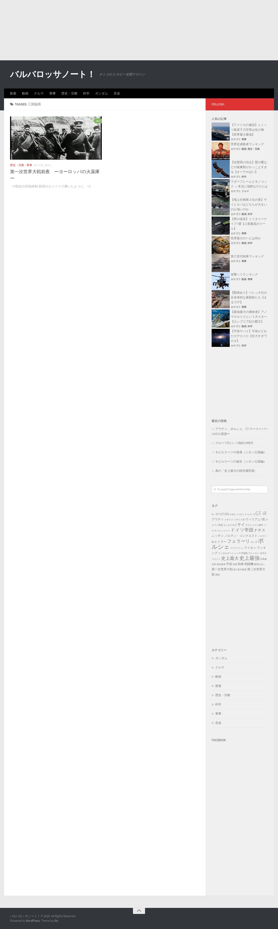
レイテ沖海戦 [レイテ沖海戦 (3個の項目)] (241, 553)
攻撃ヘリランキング (244, 274)
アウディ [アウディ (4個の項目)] (218, 519)
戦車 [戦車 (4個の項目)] (241, 564)
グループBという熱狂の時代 (234, 443)
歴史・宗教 (69, 93)
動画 (25, 93)
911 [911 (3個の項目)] (213, 514)
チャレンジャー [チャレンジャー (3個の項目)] (222, 530)
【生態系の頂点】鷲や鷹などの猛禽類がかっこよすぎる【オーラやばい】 (249, 167)
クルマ (39, 93)
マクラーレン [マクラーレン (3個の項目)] (237, 548)
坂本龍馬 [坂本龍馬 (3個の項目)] (221, 564)
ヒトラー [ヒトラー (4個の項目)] (220, 542)
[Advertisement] (139, 30)
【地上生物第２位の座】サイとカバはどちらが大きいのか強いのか (249, 204)
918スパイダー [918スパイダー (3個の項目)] (237, 514)
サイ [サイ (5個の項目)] (241, 524)
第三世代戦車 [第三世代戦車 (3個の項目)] (240, 569)
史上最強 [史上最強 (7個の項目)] (249, 558)
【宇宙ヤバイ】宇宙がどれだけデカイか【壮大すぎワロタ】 (249, 336)
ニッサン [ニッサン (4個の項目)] (218, 535)
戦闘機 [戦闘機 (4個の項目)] (248, 564)
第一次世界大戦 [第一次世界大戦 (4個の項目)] (222, 569)
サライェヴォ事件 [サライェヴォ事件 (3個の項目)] (254, 525)
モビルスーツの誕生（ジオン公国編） (241, 461)
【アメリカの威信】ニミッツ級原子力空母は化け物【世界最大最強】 (249, 129)
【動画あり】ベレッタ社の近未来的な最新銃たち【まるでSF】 (249, 297)
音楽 (117, 93)
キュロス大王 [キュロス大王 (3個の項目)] (230, 525)
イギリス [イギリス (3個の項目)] (228, 519)
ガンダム (101, 93)
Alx (56, 921)
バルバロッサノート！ (52, 74)
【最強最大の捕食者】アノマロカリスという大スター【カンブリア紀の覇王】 (249, 316)
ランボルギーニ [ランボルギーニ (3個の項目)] (226, 553)
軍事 (52, 93)
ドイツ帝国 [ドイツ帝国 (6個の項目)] (242, 530)
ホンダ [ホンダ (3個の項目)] (254, 542)
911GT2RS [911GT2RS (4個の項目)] (222, 514)
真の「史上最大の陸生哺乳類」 (236, 471)
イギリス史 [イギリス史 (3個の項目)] (239, 519)
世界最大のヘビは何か (246, 238)
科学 (86, 93)
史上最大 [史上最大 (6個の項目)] (230, 558)
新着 (13, 93)
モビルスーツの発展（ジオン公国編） (241, 452)
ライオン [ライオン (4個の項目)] (250, 548)
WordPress (33, 921)
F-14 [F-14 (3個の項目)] (247, 514)
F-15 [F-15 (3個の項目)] (252, 514)
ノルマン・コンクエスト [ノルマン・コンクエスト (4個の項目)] (240, 535)
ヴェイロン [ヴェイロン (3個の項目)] (253, 553)
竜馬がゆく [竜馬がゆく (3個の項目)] (259, 564)
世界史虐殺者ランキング (247, 144)
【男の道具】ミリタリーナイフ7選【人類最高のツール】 (249, 223)
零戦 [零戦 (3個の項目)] (217, 574)
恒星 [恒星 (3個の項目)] (235, 564)
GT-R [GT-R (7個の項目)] (260, 513)
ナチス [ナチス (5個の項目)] (259, 530)
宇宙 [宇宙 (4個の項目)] (229, 564)
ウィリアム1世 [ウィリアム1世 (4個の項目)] (255, 519)
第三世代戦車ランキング (247, 256)
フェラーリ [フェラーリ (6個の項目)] (238, 541)
